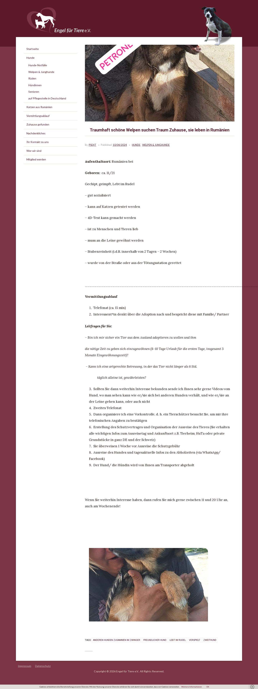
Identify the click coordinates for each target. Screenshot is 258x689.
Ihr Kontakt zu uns (37, 142)
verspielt (194, 640)
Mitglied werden (36, 159)
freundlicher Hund (154, 640)
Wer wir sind (33, 150)
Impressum (24, 666)
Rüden (32, 78)
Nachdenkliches (35, 133)
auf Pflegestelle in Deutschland (47, 98)
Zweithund (209, 640)
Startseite (32, 48)
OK (207, 687)
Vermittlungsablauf (37, 115)
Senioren (33, 91)
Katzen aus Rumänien (39, 107)
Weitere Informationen (191, 687)
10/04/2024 (120, 144)
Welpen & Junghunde (156, 144)
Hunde (136, 144)
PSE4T (92, 144)
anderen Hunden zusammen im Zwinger (116, 640)
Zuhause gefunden (37, 124)
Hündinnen (35, 85)
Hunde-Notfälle (37, 65)
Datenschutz (43, 666)
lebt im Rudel (177, 640)
